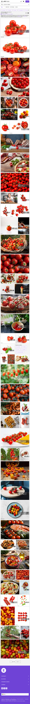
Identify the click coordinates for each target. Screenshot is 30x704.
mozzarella (21, 10)
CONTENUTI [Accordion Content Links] (15, 676)
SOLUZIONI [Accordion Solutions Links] (15, 678)
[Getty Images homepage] (6, 1)
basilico (9, 10)
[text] (15, 4)
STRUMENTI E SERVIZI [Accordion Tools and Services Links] (15, 681)
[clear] (29, 4)
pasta (15, 10)
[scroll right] (28, 10)
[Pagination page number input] (11, 662)
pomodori (3, 10)
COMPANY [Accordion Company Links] (15, 684)
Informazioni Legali (8, 699)
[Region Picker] (15, 694)
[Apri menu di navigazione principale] (2, 1)
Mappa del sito (14, 699)
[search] (2, 4)
